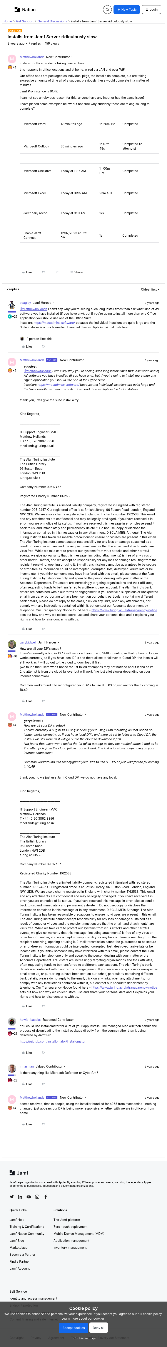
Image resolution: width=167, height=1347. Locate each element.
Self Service (18, 1291)
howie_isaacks (30, 1019)
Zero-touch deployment (70, 1226)
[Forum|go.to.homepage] (25, 9)
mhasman (27, 1066)
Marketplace (18, 1247)
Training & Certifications (27, 1226)
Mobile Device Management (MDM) (78, 1233)
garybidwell (28, 642)
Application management (71, 1240)
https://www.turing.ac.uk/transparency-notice (124, 610)
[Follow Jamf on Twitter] (12, 1196)
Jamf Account (20, 1268)
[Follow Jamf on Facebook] (45, 1197)
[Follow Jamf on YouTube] (29, 1196)
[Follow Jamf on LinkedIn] (20, 1197)
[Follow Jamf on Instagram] (37, 1197)
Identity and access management (33, 1298)
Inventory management (70, 1247)
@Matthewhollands (33, 309)
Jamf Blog (17, 1240)
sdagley (25, 302)
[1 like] (36, 338)
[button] (8, 10)
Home (7, 21)
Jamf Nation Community (27, 1233)
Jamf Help (17, 1220)
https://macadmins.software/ (54, 322)
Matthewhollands (32, 57)
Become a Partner (22, 1254)
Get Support (24, 21)
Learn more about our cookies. (84, 1318)
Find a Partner (20, 1261)
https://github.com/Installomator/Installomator (52, 1041)
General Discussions (52, 21)
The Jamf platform (66, 1220)
